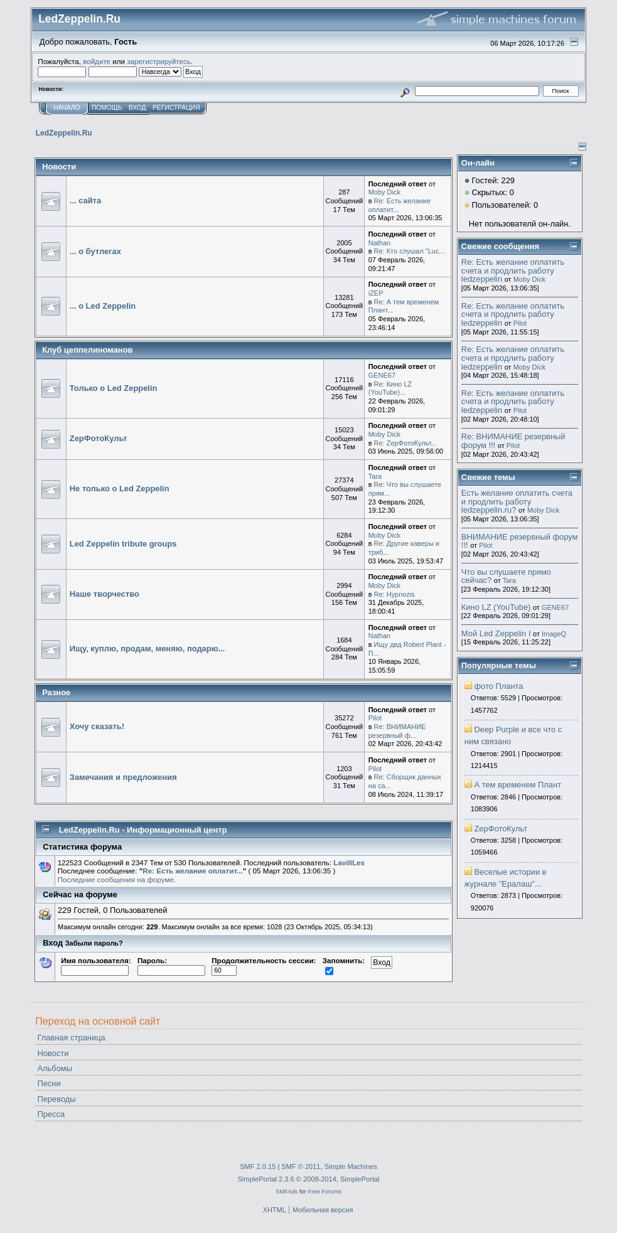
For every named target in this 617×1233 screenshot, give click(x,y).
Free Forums (324, 1191)
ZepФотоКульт (98, 438)
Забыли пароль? (94, 943)
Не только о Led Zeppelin (119, 488)
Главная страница (71, 1037)
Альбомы (54, 1068)
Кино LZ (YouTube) (496, 607)
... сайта (85, 200)
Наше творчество (104, 594)
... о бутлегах (95, 251)
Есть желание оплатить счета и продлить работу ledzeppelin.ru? (516, 501)
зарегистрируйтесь (159, 61)
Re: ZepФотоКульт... (405, 443)
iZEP (376, 293)
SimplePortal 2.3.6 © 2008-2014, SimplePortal (308, 1179)
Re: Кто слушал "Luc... (409, 251)
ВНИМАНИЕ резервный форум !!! (519, 541)
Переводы (56, 1099)
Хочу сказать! (97, 726)
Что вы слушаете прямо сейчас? (506, 576)
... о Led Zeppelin (103, 306)
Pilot (375, 718)
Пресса (51, 1114)
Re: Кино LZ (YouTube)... (390, 388)
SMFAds (287, 1191)
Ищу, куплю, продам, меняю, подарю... (147, 648)
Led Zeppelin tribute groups (123, 543)
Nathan (379, 243)
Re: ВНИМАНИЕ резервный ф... (397, 731)
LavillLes (349, 862)
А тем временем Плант (517, 784)
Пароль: (171, 965)
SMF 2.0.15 (258, 1166)
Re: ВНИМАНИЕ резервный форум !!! (513, 441)
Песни (48, 1083)
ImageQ (554, 634)
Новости (52, 1053)
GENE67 (381, 375)
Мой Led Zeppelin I (496, 633)
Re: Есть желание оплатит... (192, 871)
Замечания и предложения (123, 777)
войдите (96, 61)
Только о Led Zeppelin (114, 388)
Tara (375, 476)
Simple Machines (351, 1166)
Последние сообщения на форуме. (117, 879)
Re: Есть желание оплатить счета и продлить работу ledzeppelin (512, 270)
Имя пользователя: (96, 965)
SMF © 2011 (300, 1166)
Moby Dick (384, 192)
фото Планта (498, 686)
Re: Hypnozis (394, 594)
